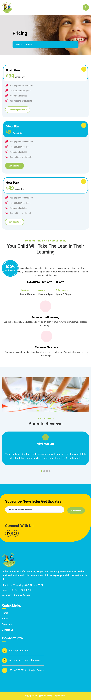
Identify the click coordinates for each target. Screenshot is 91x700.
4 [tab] (49, 471)
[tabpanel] (45, 450)
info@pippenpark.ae (15, 650)
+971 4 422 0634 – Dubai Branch (22, 660)
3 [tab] (47, 471)
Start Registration (17, 109)
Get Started (14, 165)
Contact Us (7, 629)
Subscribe (76, 510)
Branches (7, 624)
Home (19, 44)
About (5, 618)
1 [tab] (41, 471)
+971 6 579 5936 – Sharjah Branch (23, 670)
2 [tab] (44, 471)
